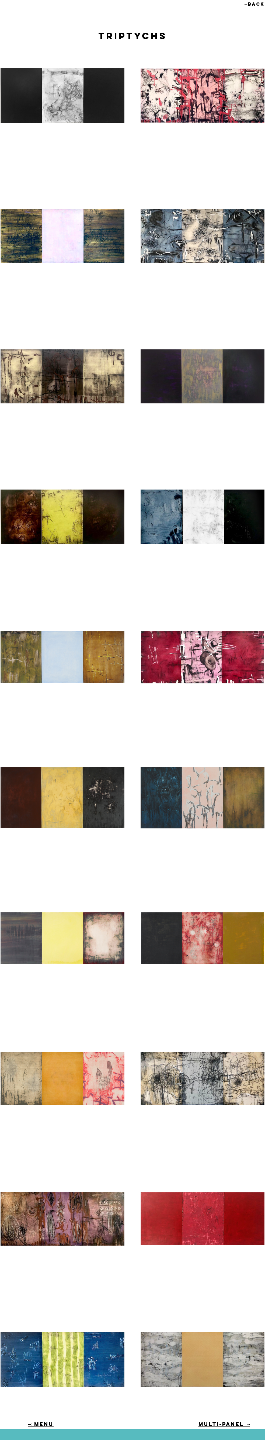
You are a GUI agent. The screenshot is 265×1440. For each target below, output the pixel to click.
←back (251, 4)
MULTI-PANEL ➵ (224, 1424)
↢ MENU (41, 1424)
